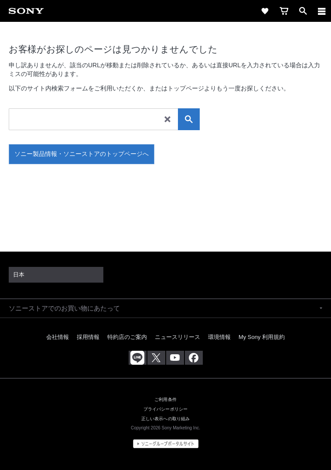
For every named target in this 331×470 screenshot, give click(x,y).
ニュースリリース (177, 337)
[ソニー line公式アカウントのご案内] (138, 358)
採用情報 (88, 337)
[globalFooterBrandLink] (165, 443)
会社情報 (57, 337)
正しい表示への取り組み (165, 418)
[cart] (283, 11)
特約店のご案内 (127, 337)
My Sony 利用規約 (262, 337)
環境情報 (219, 337)
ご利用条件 (165, 399)
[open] (303, 11)
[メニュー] (322, 11)
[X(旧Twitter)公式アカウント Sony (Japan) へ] (156, 358)
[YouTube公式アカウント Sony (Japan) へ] (175, 358)
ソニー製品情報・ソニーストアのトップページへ (81, 153)
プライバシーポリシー (165, 409)
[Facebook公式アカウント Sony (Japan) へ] (194, 358)
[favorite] (264, 11)
